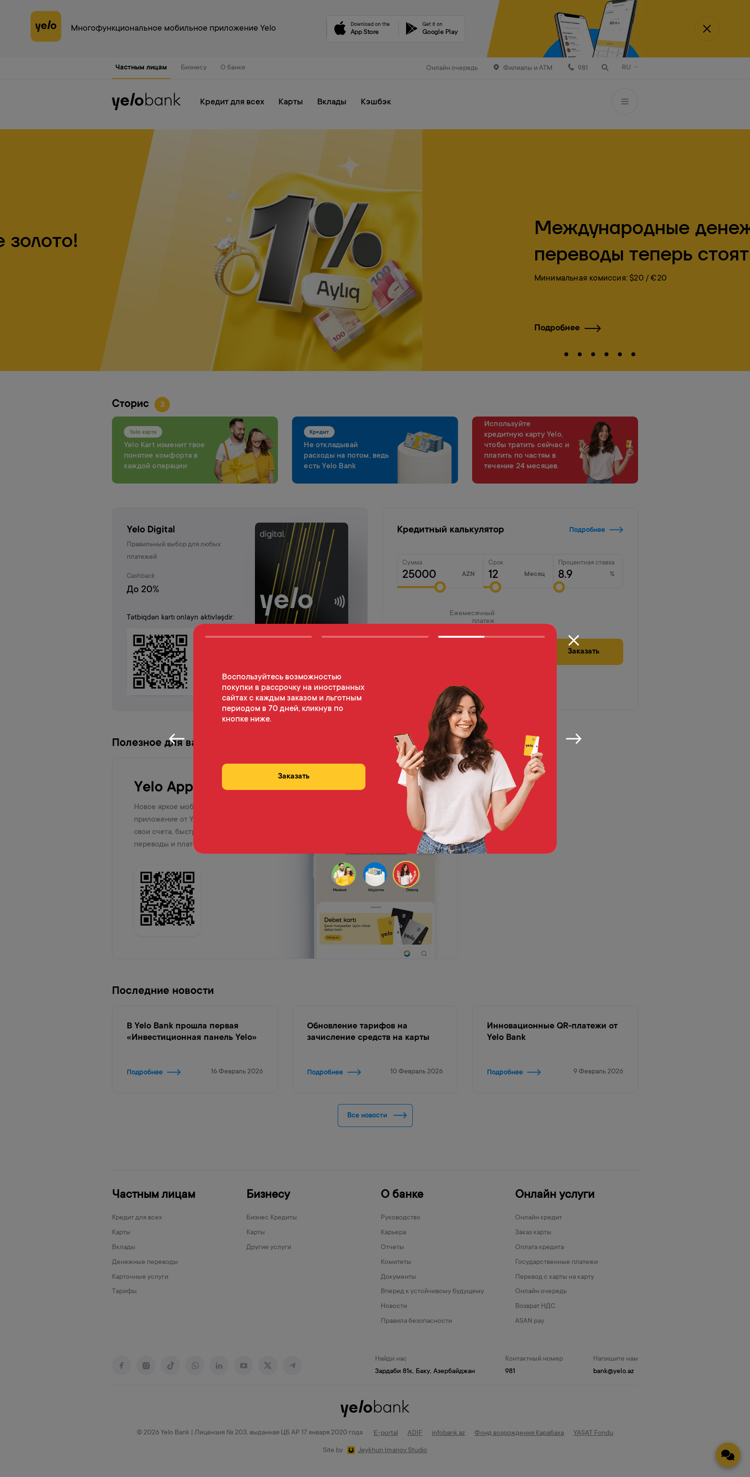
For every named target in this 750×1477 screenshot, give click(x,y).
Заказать (293, 776)
